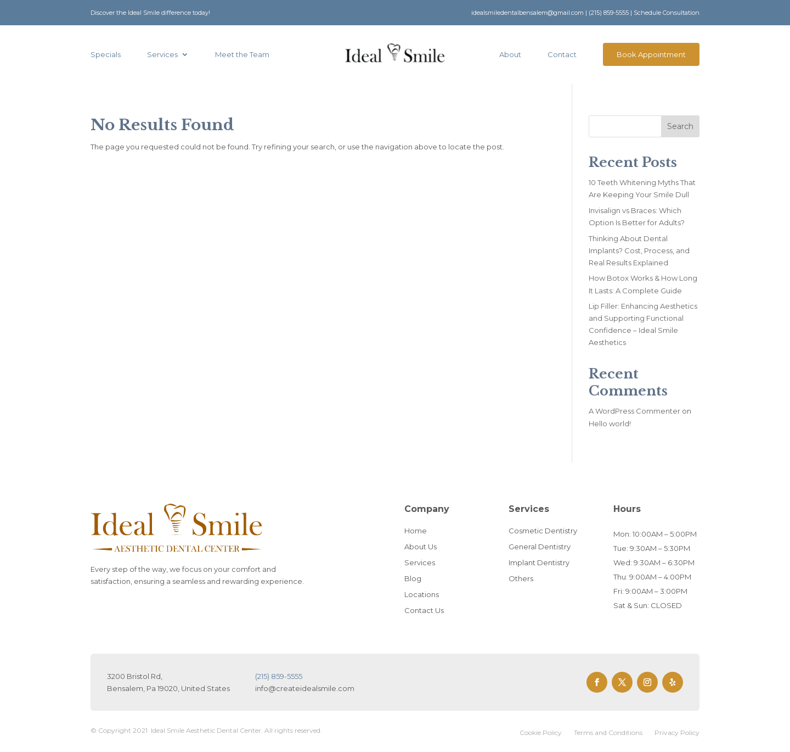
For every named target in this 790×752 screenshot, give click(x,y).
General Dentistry (540, 546)
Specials (106, 54)
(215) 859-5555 (609, 12)
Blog (412, 578)
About (510, 54)
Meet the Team (242, 54)
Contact (562, 54)
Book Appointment (651, 54)
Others (521, 578)
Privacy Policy (676, 733)
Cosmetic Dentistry (543, 530)
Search (680, 126)
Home (415, 530)
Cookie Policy (541, 733)
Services (162, 54)
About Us (420, 546)
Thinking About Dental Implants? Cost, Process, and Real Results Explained (639, 250)
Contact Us (424, 610)
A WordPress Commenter (634, 410)
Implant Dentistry (539, 562)
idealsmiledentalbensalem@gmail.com (527, 12)
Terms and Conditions (608, 733)
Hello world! (610, 423)
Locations (421, 594)
